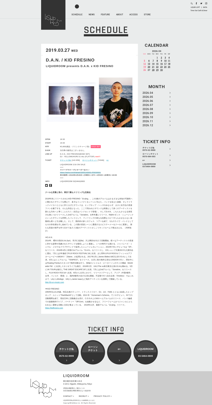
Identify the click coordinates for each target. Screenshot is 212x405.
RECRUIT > (84, 396)
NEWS (92, 14)
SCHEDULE (77, 14)
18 (169, 64)
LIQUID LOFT (195, 7)
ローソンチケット (89, 160)
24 (165, 67)
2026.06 (148, 101)
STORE (147, 14)
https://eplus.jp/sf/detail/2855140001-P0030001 (80, 172)
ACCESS (133, 14)
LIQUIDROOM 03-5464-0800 (149, 165)
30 (161, 70)
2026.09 (148, 113)
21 (153, 67)
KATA (205, 7)
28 (153, 70)
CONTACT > (68, 396)
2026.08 (148, 109)
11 (169, 60)
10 (165, 60)
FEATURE (105, 14)
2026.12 (148, 125)
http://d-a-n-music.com (54, 282)
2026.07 (148, 105)
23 (161, 67)
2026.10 (148, 117)
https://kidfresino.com (54, 308)
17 (165, 64)
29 (157, 70)
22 (157, 67)
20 (149, 67)
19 (144, 67)
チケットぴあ (65, 160)
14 (153, 64)
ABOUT (119, 14)
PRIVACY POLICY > (103, 396)
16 (161, 64)
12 (144, 64)
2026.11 (148, 121)
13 (149, 64)
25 (169, 67)
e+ (144, 160)
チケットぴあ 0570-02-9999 (149, 149)
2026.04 (148, 92)
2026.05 (148, 97)
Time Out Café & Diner (199, 10)
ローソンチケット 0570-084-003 (150, 155)
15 (157, 64)
